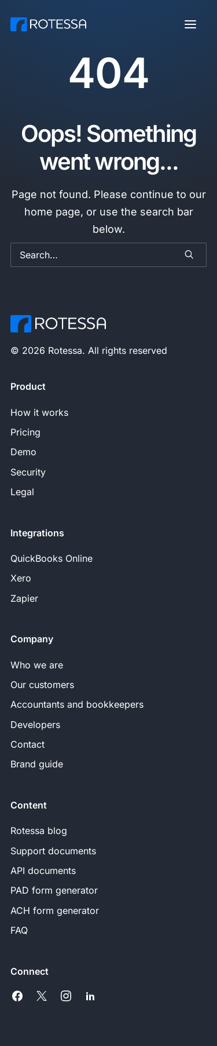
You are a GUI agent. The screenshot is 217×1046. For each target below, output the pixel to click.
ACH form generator (54, 910)
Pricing (25, 432)
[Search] (108, 255)
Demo (23, 452)
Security (28, 472)
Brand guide (36, 764)
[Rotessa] (48, 24)
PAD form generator (54, 890)
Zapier (24, 598)
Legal (22, 492)
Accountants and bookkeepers (77, 704)
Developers (35, 724)
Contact (27, 744)
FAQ (19, 930)
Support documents (53, 851)
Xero (20, 578)
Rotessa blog (38, 830)
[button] (190, 24)
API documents (43, 870)
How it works (39, 412)
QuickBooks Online (51, 558)
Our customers (42, 684)
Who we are (36, 665)
